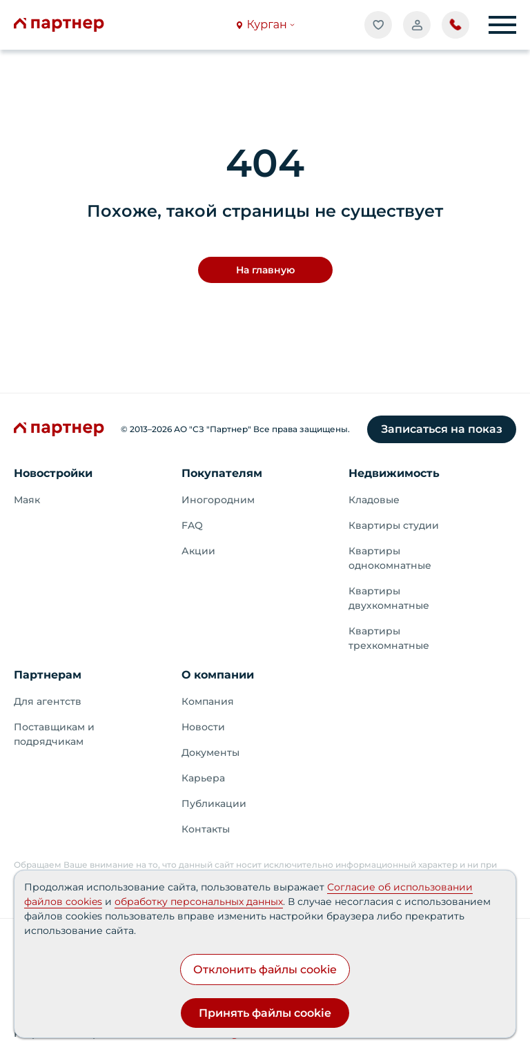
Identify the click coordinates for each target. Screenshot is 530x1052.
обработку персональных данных (199, 901)
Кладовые (374, 500)
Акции (198, 551)
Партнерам (47, 674)
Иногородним (218, 500)
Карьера (203, 778)
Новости (203, 727)
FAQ (192, 525)
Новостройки (53, 473)
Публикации (213, 803)
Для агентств (47, 701)
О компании (217, 674)
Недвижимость (394, 473)
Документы (210, 752)
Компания (207, 701)
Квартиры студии (394, 525)
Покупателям (221, 473)
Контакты (205, 829)
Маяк (27, 500)
